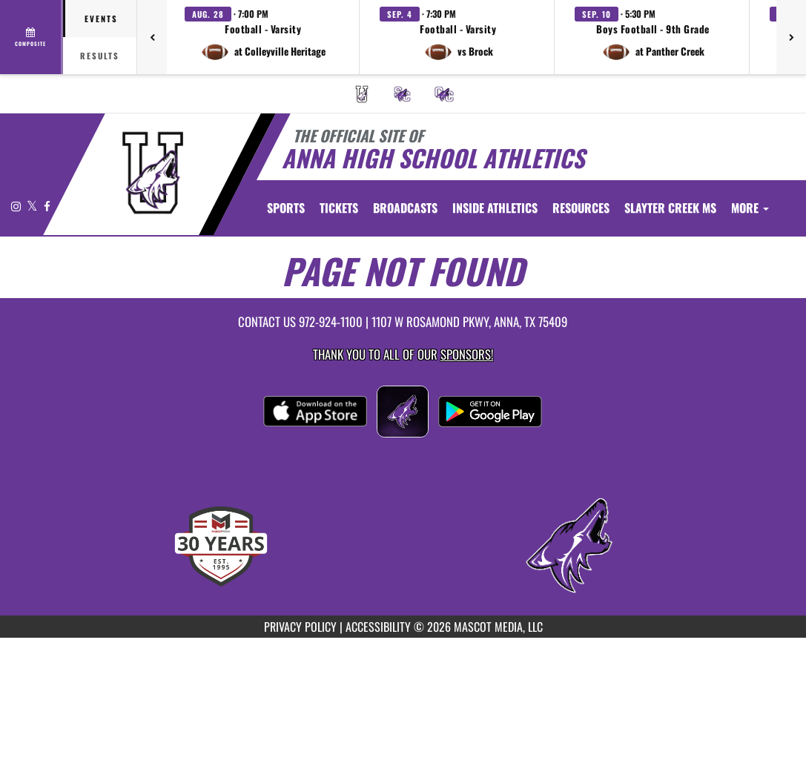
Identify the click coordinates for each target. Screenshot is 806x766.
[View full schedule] (31, 37)
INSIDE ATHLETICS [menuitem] (495, 208)
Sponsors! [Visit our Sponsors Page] (466, 354)
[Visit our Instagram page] (17, 206)
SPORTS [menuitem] (286, 208)
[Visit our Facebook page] (47, 206)
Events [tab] (101, 18)
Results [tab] (99, 56)
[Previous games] (152, 37)
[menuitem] (362, 94)
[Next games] (791, 37)
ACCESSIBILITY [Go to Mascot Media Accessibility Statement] (378, 626)
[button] (263, 37)
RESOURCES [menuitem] (581, 208)
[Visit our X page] (33, 206)
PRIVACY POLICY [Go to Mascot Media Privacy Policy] (300, 626)
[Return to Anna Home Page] (152, 173)
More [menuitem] (750, 208)
